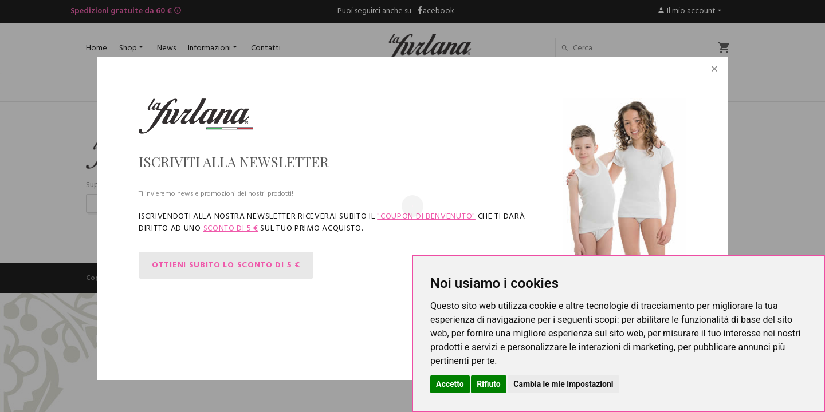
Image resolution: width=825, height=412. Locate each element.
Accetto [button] (450, 384)
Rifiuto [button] (489, 384)
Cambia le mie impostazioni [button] (563, 384)
